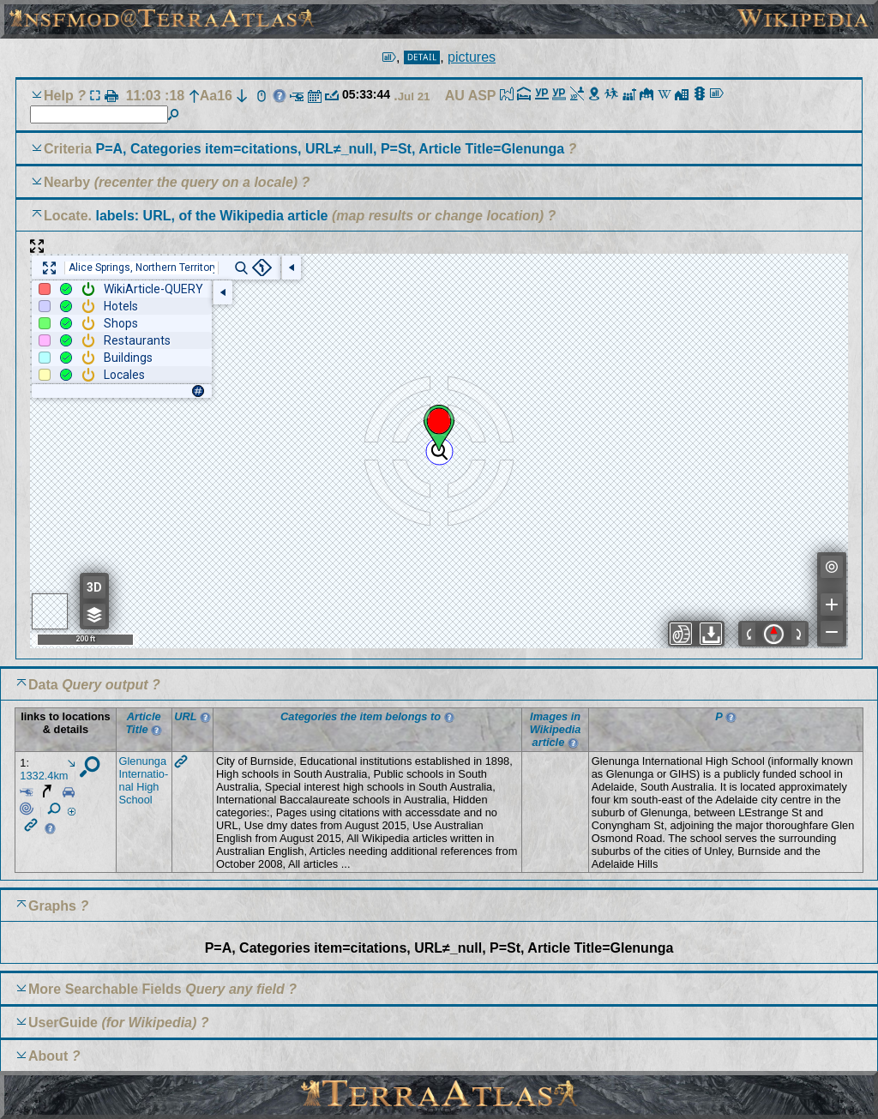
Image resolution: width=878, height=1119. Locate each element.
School (136, 799)
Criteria (306, 148)
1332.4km (47, 771)
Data (43, 684)
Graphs (52, 906)
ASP (484, 95)
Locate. (186, 215)
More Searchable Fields (105, 989)
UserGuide (63, 1022)
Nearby (67, 182)
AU (456, 95)
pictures (472, 57)
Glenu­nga (143, 761)
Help (59, 95)
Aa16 (210, 95)
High (147, 786)
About (48, 1056)
